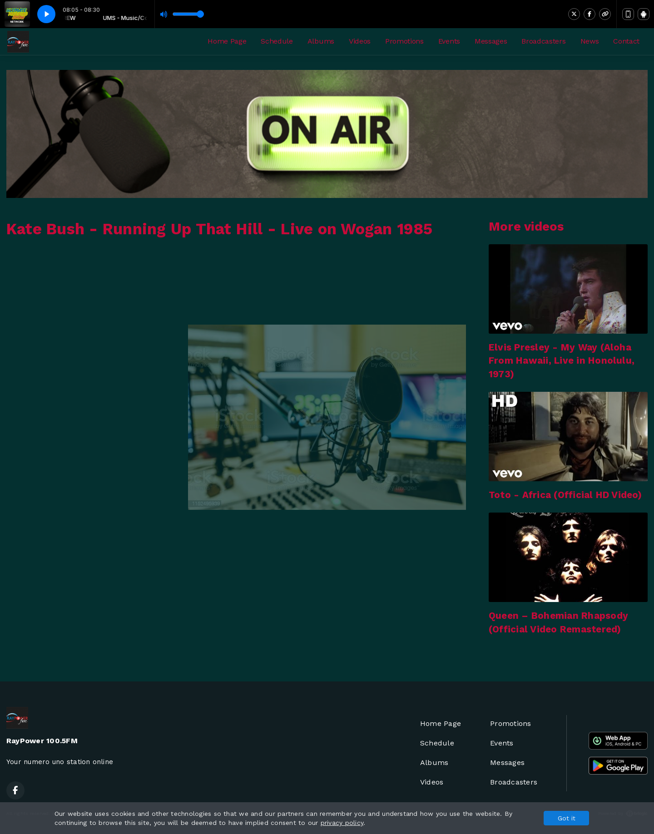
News (589, 41)
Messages (491, 41)
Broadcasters (543, 41)
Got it (566, 818)
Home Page (227, 41)
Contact (626, 41)
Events (449, 41)
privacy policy (342, 822)
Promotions (404, 41)
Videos (360, 41)
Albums (320, 41)
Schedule (276, 41)
